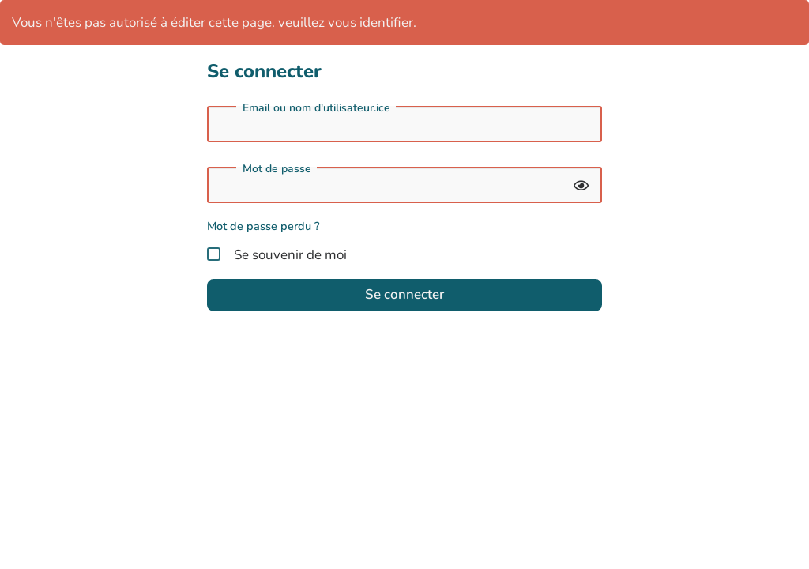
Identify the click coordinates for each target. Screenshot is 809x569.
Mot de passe (277, 169)
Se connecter (404, 294)
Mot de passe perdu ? (263, 226)
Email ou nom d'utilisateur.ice (316, 108)
